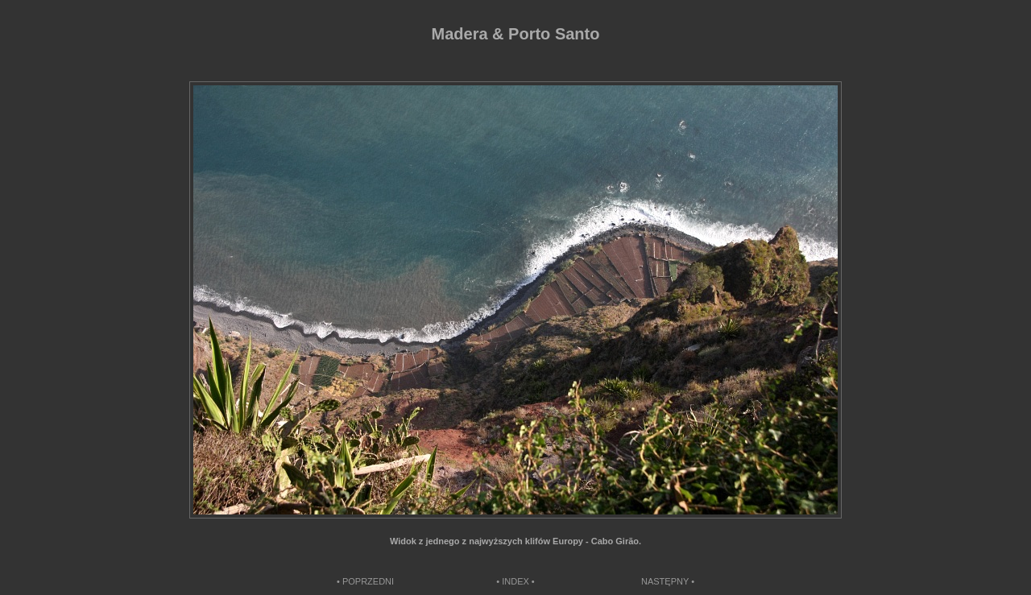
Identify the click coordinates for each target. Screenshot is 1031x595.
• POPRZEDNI (365, 581)
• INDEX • (515, 581)
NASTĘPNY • (667, 581)
